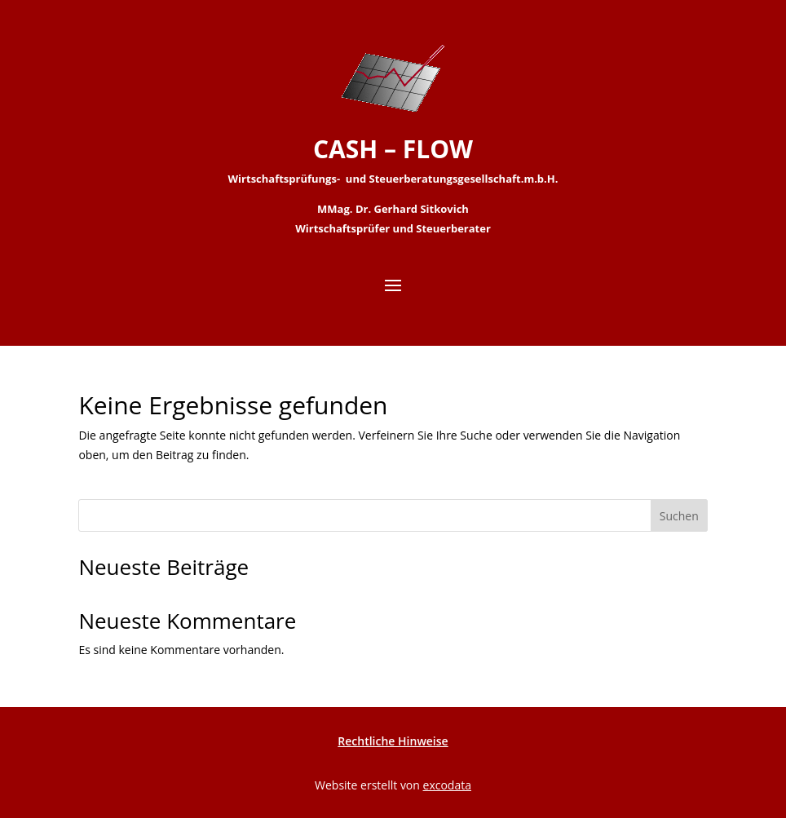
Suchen (679, 516)
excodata (447, 785)
